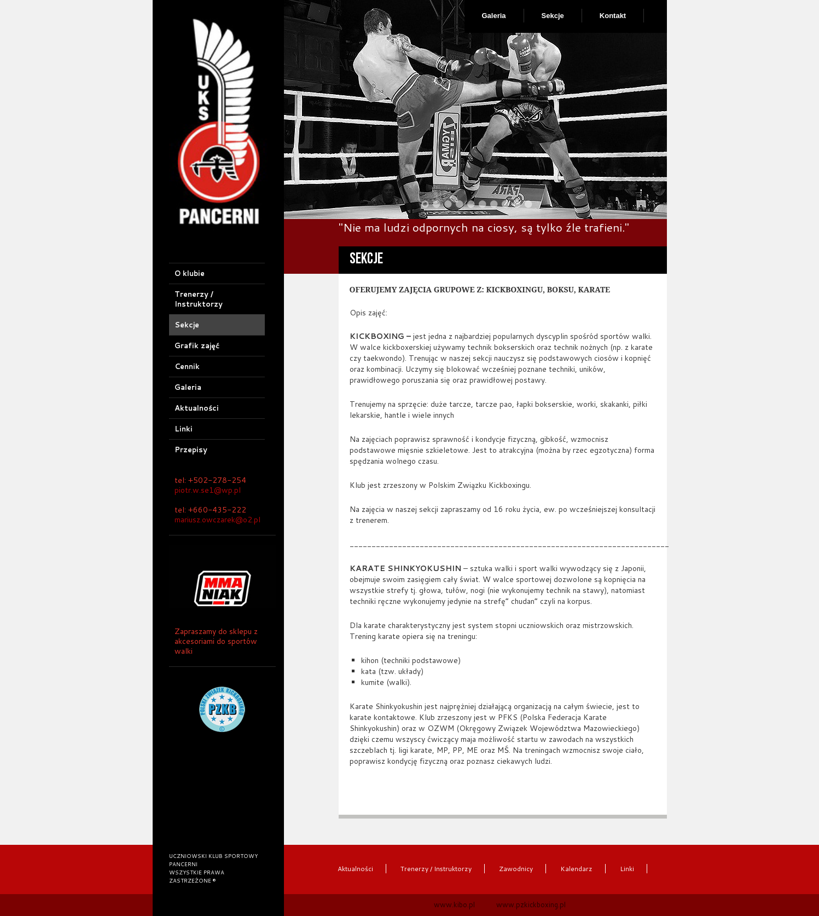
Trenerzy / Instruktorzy (199, 299)
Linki (184, 429)
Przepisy (191, 449)
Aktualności (197, 408)
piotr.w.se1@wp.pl (208, 490)
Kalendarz (576, 868)
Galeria (494, 15)
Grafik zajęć (197, 345)
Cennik (187, 366)
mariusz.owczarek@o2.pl (217, 519)
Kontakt (613, 15)
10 (528, 204)
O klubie (190, 273)
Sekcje (553, 15)
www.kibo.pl (454, 904)
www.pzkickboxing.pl (531, 904)
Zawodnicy (516, 868)
